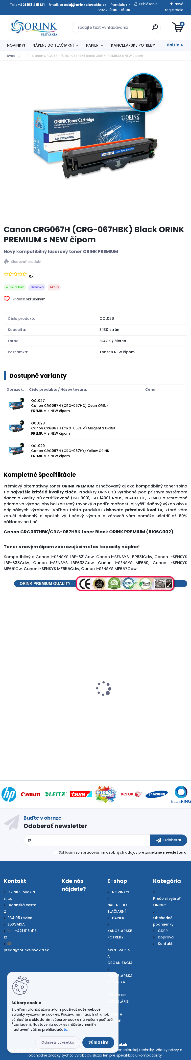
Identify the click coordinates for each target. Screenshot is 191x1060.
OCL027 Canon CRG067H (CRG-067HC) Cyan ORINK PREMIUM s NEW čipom (70, 405)
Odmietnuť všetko (57, 1042)
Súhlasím (98, 1042)
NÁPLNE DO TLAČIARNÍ (53, 45)
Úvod (11, 55)
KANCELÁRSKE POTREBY (133, 45)
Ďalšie (173, 45)
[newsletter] (168, 840)
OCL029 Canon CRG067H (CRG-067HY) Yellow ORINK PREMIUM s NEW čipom (70, 451)
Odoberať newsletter (55, 826)
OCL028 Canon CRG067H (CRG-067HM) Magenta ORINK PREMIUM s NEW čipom (73, 428)
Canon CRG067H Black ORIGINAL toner (44, 701)
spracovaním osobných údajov (109, 852)
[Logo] (34, 27)
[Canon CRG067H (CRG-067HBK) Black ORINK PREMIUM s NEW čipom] (95, 142)
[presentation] (7, 683)
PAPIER (92, 45)
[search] (155, 29)
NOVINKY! (16, 45)
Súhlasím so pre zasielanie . (123, 852)
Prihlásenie (148, 3)
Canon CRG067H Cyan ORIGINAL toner (138, 701)
